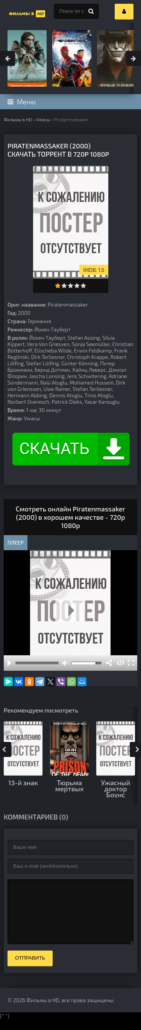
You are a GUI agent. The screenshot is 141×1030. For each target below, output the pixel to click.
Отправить (30, 969)
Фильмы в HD (18, 119)
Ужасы (43, 119)
